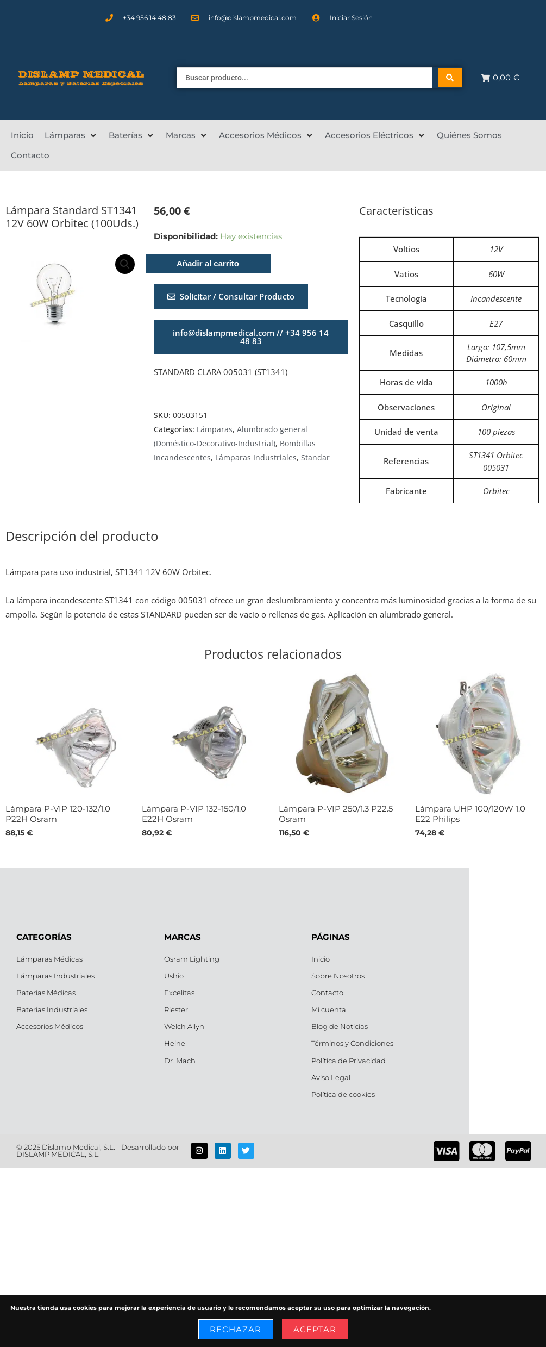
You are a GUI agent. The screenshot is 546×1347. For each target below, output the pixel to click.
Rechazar (236, 1329)
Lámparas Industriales (256, 458)
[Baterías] (131, 135)
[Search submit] (450, 77)
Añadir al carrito (208, 263)
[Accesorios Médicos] (266, 135)
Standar (315, 458)
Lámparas (215, 429)
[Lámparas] (71, 135)
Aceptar (315, 1329)
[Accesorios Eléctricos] (375, 135)
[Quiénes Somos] (469, 135)
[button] (125, 264)
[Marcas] (187, 135)
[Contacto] (30, 155)
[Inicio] (22, 135)
